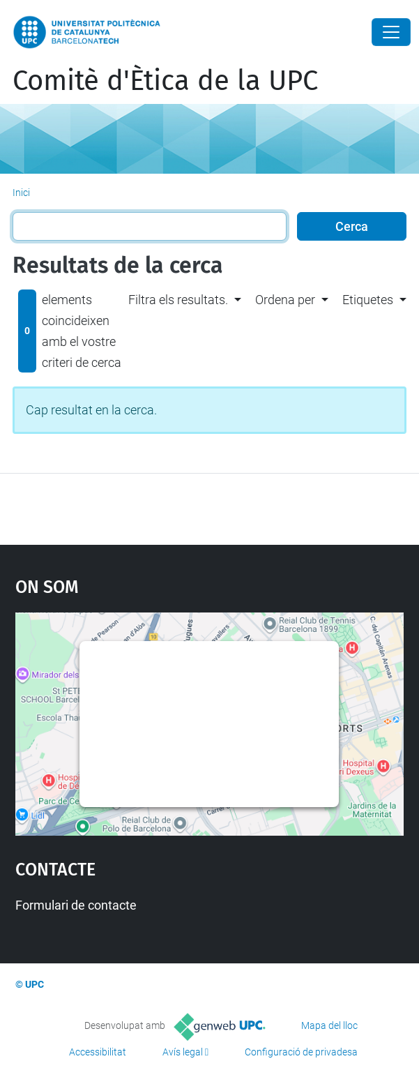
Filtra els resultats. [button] (178, 299)
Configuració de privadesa (301, 1052)
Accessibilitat (97, 1052)
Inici (21, 192)
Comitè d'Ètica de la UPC (165, 81)
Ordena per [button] (285, 299)
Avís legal (182, 1052)
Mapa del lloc (329, 1025)
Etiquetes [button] (367, 299)
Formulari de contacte (76, 905)
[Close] (391, 32)
